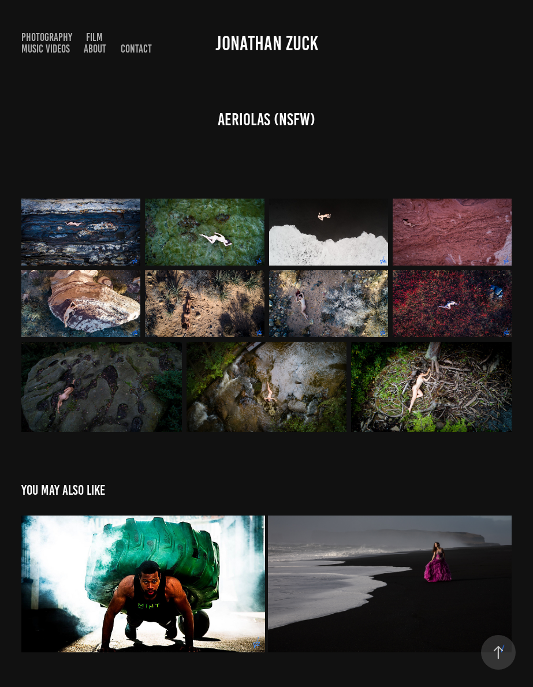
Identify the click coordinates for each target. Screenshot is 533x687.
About (95, 49)
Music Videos (45, 49)
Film (94, 37)
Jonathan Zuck (266, 43)
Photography (46, 37)
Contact (136, 49)
